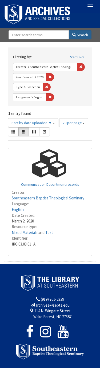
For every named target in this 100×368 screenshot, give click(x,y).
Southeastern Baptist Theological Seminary (48, 197)
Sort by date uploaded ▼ (33, 122)
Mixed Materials (25, 232)
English (18, 209)
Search (80, 34)
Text (49, 232)
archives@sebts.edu (52, 305)
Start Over (77, 57)
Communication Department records (50, 184)
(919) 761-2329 (52, 299)
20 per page (74, 122)
